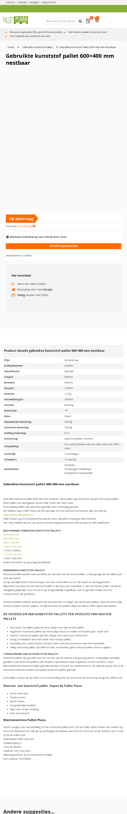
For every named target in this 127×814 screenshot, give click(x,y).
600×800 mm (11, 539)
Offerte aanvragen (63, 246)
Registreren (49, 3)
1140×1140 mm (12, 555)
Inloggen (34, 3)
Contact (10, 3)
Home (10, 47)
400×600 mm (11, 535)
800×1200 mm (11, 543)
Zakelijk (22, 3)
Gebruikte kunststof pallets (37, 47)
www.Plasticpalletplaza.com (18, 515)
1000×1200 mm (12, 547)
